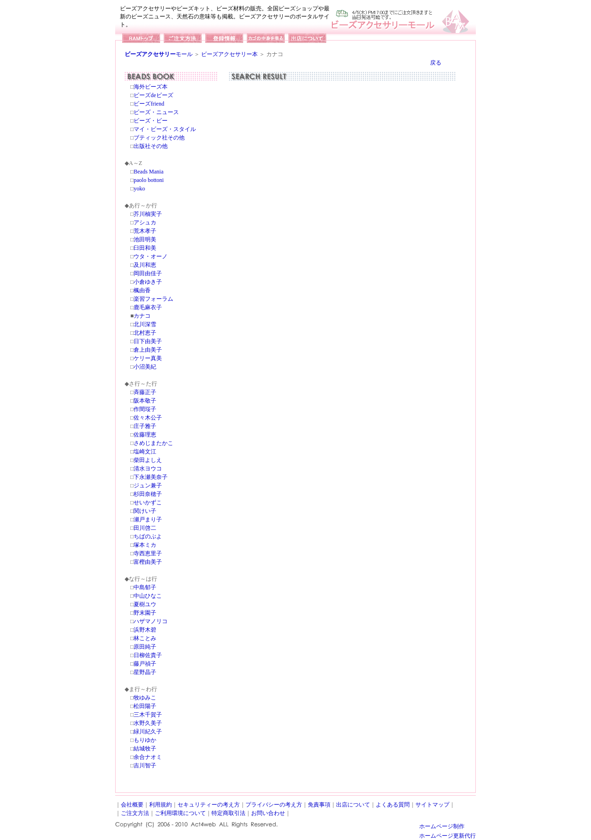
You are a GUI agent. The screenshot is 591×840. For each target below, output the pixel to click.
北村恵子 (145, 332)
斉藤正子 (145, 392)
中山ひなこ (148, 596)
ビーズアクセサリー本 (229, 54)
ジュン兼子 (148, 485)
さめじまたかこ (153, 443)
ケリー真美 (148, 358)
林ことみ (145, 638)
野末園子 (145, 612)
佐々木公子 (148, 417)
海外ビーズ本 (151, 86)
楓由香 (142, 290)
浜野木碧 (145, 629)
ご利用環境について (180, 813)
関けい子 (145, 511)
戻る (435, 62)
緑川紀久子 (148, 731)
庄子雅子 (145, 426)
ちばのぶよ (148, 536)
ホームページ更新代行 (447, 835)
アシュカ (145, 222)
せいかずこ (148, 502)
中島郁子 (145, 587)
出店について (353, 804)
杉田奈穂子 (148, 494)
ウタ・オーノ (151, 256)
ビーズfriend (149, 103)
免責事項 (319, 804)
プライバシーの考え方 (273, 804)
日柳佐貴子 (148, 655)
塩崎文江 (145, 451)
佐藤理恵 (145, 434)
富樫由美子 (148, 562)
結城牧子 (145, 748)
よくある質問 (393, 804)
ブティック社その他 (159, 137)
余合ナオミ (148, 757)
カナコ (142, 316)
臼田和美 (145, 248)
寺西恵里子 (148, 553)
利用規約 (160, 804)
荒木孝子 (145, 231)
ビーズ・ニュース (156, 112)
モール (159, 54)
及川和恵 (145, 265)
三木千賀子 (148, 714)
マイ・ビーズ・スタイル (165, 129)
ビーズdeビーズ (153, 95)
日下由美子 (148, 341)
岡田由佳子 (148, 273)
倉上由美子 (148, 349)
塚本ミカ (145, 545)
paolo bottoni (149, 180)
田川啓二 (145, 528)
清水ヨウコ (148, 468)
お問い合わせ (268, 813)
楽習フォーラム (153, 299)
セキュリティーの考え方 (208, 804)
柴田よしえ (148, 460)
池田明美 (145, 239)
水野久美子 (148, 723)
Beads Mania (148, 171)
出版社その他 (151, 146)
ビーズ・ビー (151, 120)
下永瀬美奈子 (151, 477)
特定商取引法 (228, 813)
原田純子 (145, 646)
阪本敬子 (145, 400)
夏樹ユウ (145, 604)
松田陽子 (145, 706)
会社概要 (132, 804)
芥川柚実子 (148, 214)
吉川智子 (145, 765)
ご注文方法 (135, 813)
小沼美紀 (145, 366)
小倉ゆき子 (148, 282)
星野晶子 (145, 672)
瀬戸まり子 (148, 519)
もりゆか (145, 740)
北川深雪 (145, 324)
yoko (139, 188)
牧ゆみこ (145, 697)
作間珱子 (145, 409)
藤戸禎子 (145, 663)
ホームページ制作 (441, 826)
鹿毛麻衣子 (148, 307)
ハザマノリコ (151, 621)
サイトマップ (432, 804)
